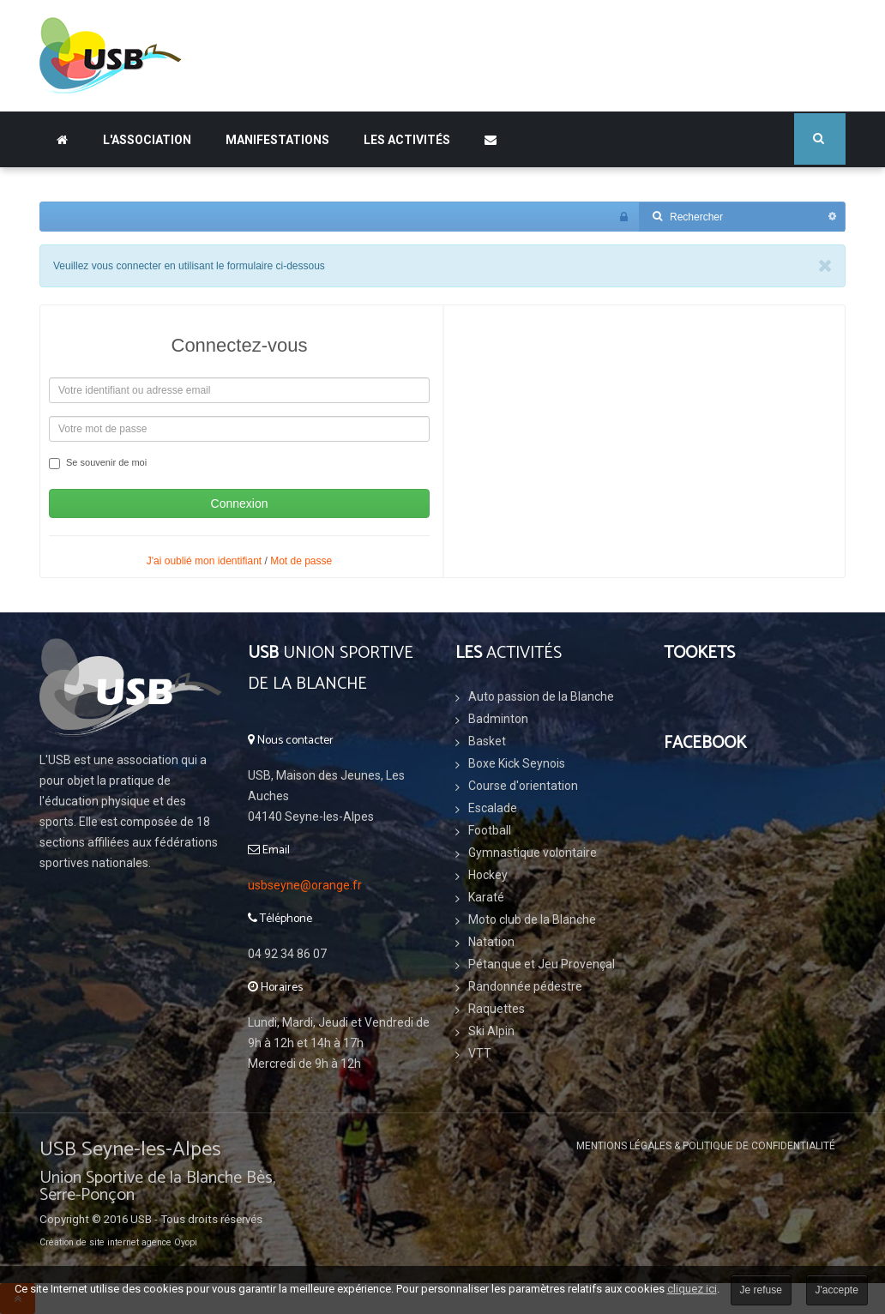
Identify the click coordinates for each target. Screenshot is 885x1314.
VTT (479, 1053)
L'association (147, 140)
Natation (491, 942)
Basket (487, 741)
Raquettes (496, 1009)
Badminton (498, 719)
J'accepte (837, 1290)
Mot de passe (301, 561)
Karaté (486, 897)
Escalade (492, 808)
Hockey (488, 875)
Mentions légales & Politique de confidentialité (705, 1146)
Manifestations (277, 140)
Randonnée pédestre (525, 986)
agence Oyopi (169, 1242)
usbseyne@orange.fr (305, 885)
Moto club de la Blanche (532, 919)
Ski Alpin (491, 1031)
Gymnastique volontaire (532, 852)
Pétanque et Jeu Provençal (541, 964)
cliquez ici (692, 1288)
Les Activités (407, 140)
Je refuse (761, 1290)
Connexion (239, 503)
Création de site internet (89, 1242)
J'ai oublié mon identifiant (204, 561)
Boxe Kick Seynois (516, 763)
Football (489, 830)
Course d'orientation (523, 786)
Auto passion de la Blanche (541, 696)
